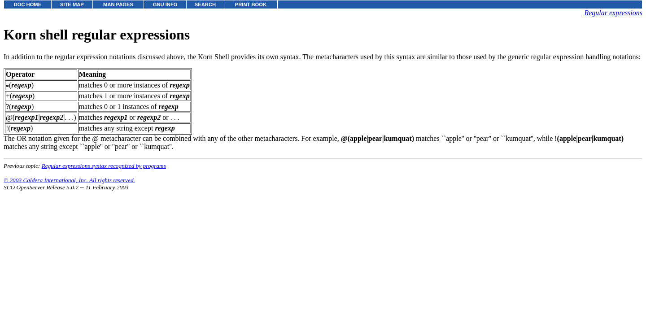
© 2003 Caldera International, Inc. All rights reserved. (69, 180)
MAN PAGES (118, 4)
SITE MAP (72, 4)
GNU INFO (165, 4)
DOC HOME (28, 4)
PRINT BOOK (250, 4)
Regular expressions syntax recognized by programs (104, 165)
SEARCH (205, 4)
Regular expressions (613, 13)
